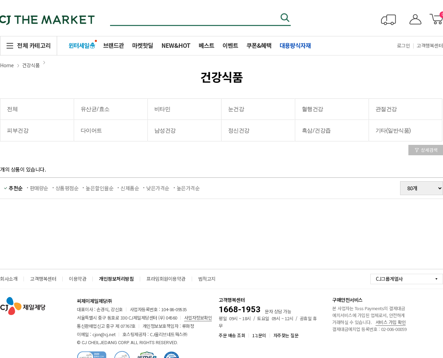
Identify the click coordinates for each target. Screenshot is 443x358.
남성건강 (165, 130)
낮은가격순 (158, 188)
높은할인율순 (99, 188)
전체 (12, 109)
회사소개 (8, 278)
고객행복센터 (43, 278)
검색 (285, 18)
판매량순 (39, 188)
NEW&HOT (175, 45)
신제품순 (129, 188)
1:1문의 (259, 335)
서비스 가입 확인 (391, 322)
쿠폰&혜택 (258, 45)
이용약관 (77, 278)
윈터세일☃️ (82, 45)
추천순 (16, 188)
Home (6, 65)
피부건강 (17, 130)
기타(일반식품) (393, 130)
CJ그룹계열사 (389, 278)
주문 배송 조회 (232, 335)
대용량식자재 (295, 45)
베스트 (206, 45)
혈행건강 (312, 109)
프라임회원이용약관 (166, 278)
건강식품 (30, 65)
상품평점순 (67, 188)
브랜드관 (113, 45)
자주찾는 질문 (286, 335)
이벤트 (230, 45)
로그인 (403, 45)
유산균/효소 (95, 109)
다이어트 (91, 130)
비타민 (162, 109)
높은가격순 (188, 188)
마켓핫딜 (142, 45)
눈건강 (236, 109)
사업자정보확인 (198, 317)
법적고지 (207, 278)
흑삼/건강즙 (316, 130)
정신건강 (239, 130)
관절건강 (386, 109)
